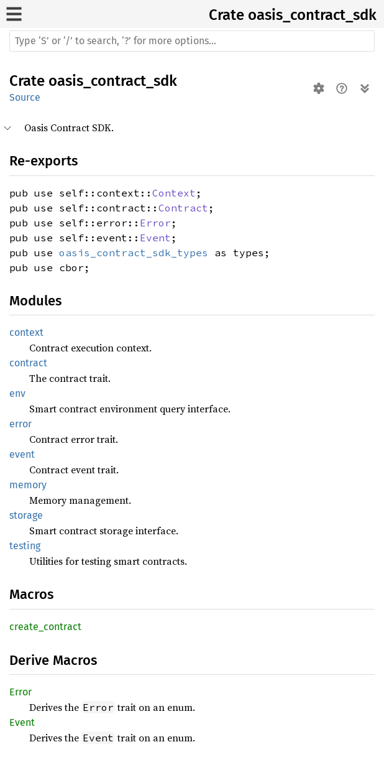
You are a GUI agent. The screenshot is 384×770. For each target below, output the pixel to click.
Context (174, 193)
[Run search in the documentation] (192, 41)
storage (26, 515)
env (17, 393)
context (26, 332)
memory (28, 485)
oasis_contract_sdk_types (133, 252)
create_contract (45, 627)
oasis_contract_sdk (312, 15)
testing (24, 546)
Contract (183, 208)
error (20, 424)
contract (28, 363)
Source (24, 97)
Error (155, 222)
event (22, 454)
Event (155, 237)
